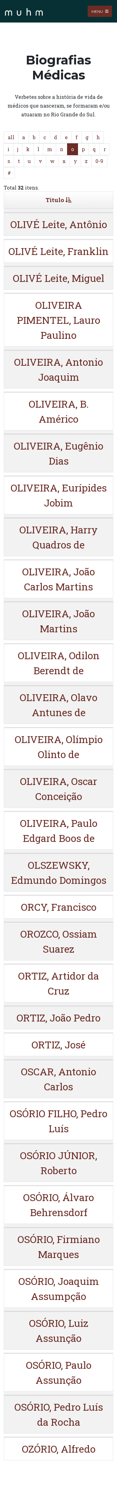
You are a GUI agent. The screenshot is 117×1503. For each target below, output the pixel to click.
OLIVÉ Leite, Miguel (58, 278)
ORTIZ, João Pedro (58, 1017)
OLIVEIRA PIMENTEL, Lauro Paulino (58, 320)
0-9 (99, 161)
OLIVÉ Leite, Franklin (58, 251)
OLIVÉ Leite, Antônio (58, 224)
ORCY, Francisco (58, 907)
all (11, 137)
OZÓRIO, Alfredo (58, 1448)
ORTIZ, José (58, 1044)
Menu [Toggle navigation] (100, 11)
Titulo (58, 200)
